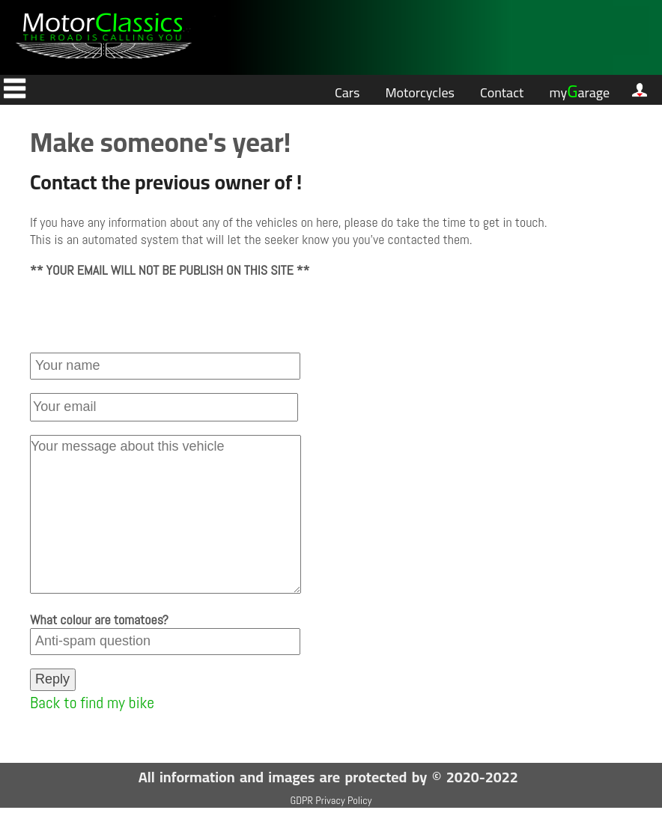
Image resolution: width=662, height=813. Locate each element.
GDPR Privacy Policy (331, 800)
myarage (579, 91)
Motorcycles (419, 92)
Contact (501, 92)
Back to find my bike (92, 702)
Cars (347, 92)
